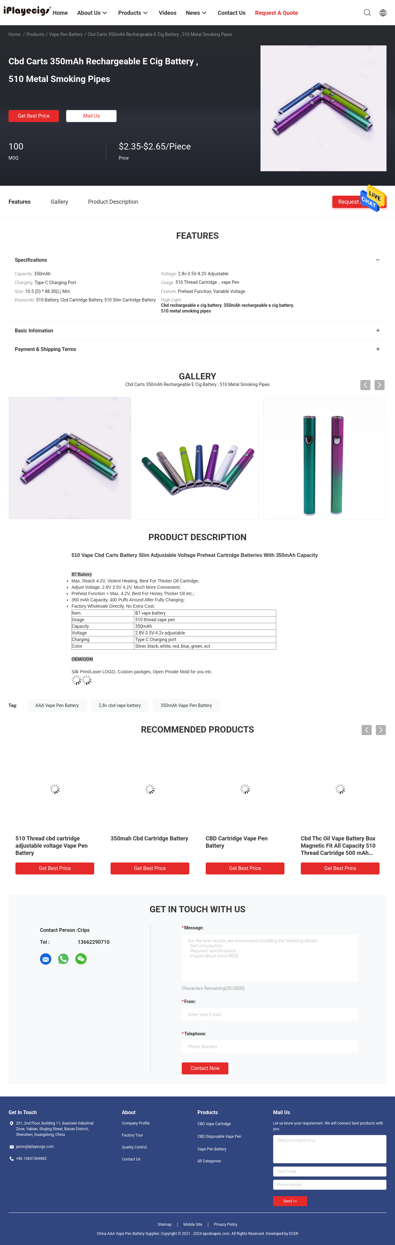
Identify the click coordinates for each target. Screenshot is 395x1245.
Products (35, 34)
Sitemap (165, 1224)
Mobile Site (192, 1224)
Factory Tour (132, 1135)
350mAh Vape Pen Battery (186, 705)
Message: (193, 927)
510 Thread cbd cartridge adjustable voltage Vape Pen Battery (51, 845)
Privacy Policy (225, 1224)
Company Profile (136, 1123)
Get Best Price (34, 116)
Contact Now (205, 1068)
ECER (293, 1233)
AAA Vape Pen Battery (57, 705)
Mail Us (91, 116)
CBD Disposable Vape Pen (219, 1136)
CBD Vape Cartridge (214, 1124)
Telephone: (195, 1033)
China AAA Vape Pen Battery (120, 1233)
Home (14, 34)
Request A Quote (359, 201)
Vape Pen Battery (66, 34)
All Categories (209, 1161)
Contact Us (131, 1159)
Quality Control (134, 1147)
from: (190, 1001)
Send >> (290, 1201)
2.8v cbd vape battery (120, 705)
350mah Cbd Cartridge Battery (149, 838)
